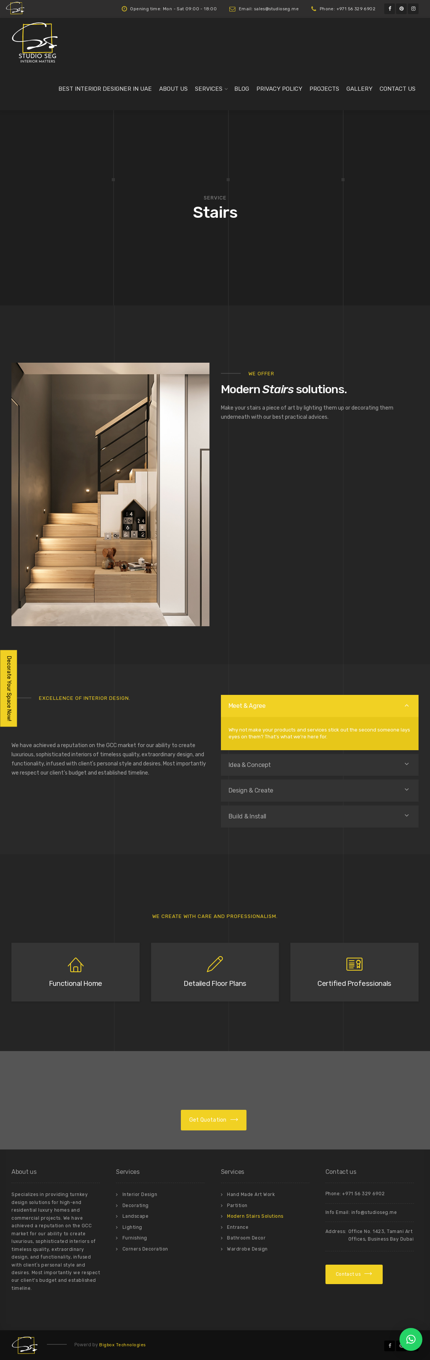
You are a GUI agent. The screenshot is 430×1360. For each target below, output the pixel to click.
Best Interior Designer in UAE (105, 88)
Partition (237, 1205)
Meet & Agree (247, 705)
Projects (324, 88)
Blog (241, 88)
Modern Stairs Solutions (255, 1216)
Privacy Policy (279, 88)
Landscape (135, 1216)
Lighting (132, 1227)
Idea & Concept (250, 764)
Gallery (359, 88)
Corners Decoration (145, 1249)
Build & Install (248, 816)
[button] (410, 1339)
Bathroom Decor (246, 1238)
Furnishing (134, 1238)
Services (208, 88)
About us (173, 88)
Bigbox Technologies (122, 1344)
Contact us (398, 88)
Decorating (135, 1205)
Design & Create (251, 790)
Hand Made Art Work (251, 1194)
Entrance (237, 1227)
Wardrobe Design (247, 1249)
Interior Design (140, 1194)
